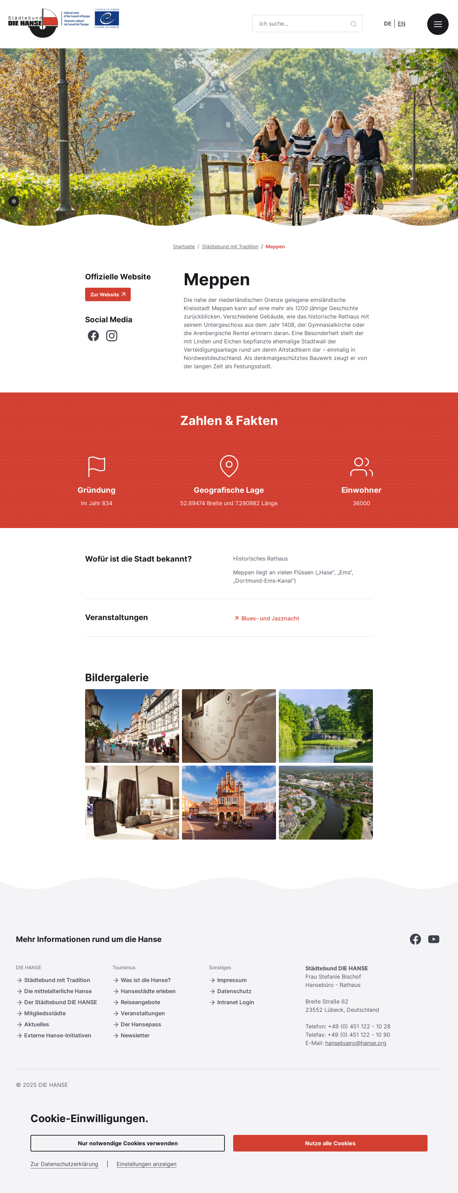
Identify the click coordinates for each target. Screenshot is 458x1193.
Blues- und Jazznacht (266, 618)
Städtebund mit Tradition (230, 246)
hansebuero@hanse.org (355, 1042)
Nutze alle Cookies (330, 1143)
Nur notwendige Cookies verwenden (128, 1143)
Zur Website (108, 294)
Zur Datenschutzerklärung (64, 1163)
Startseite (184, 246)
